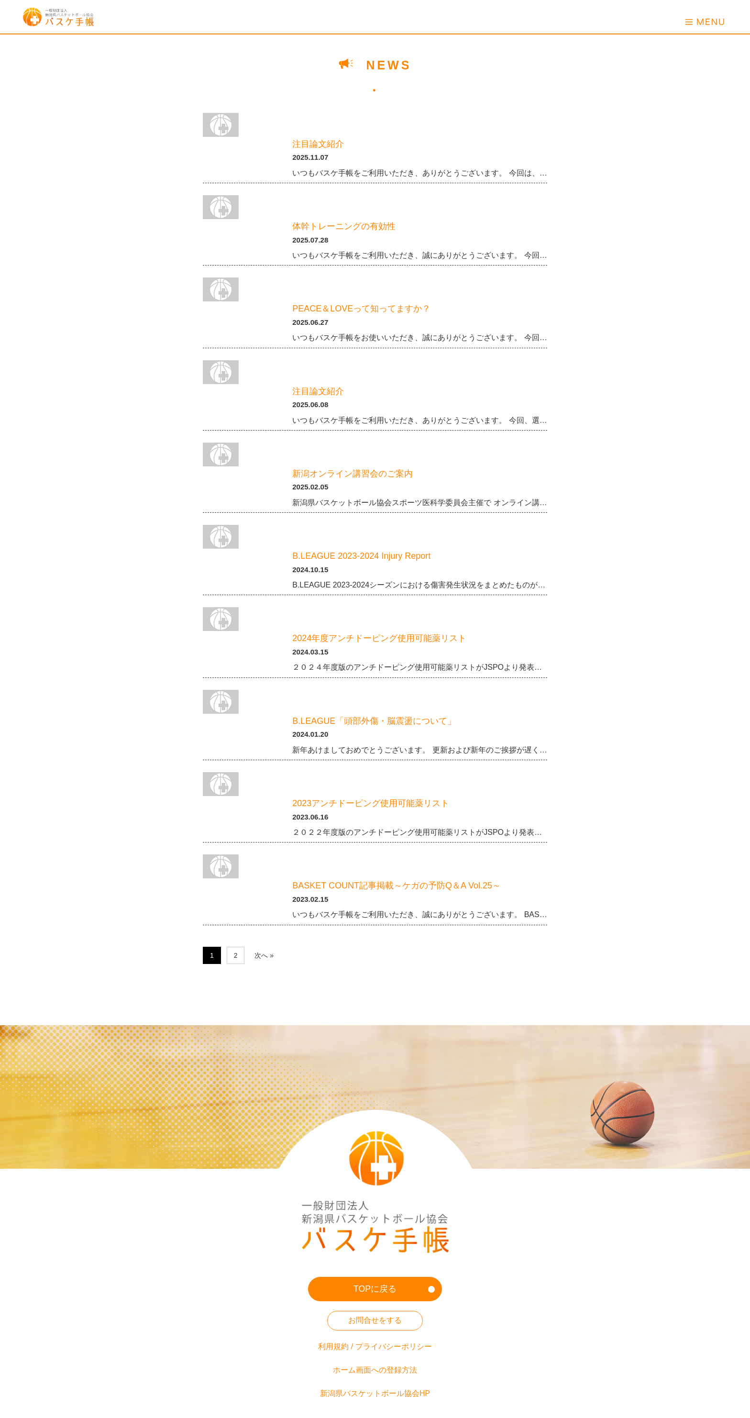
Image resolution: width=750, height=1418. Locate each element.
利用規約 (333, 1319)
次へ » (264, 955)
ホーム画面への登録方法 (375, 1342)
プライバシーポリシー (393, 1319)
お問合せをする (375, 1292)
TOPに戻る (375, 1261)
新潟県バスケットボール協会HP (375, 1365)
